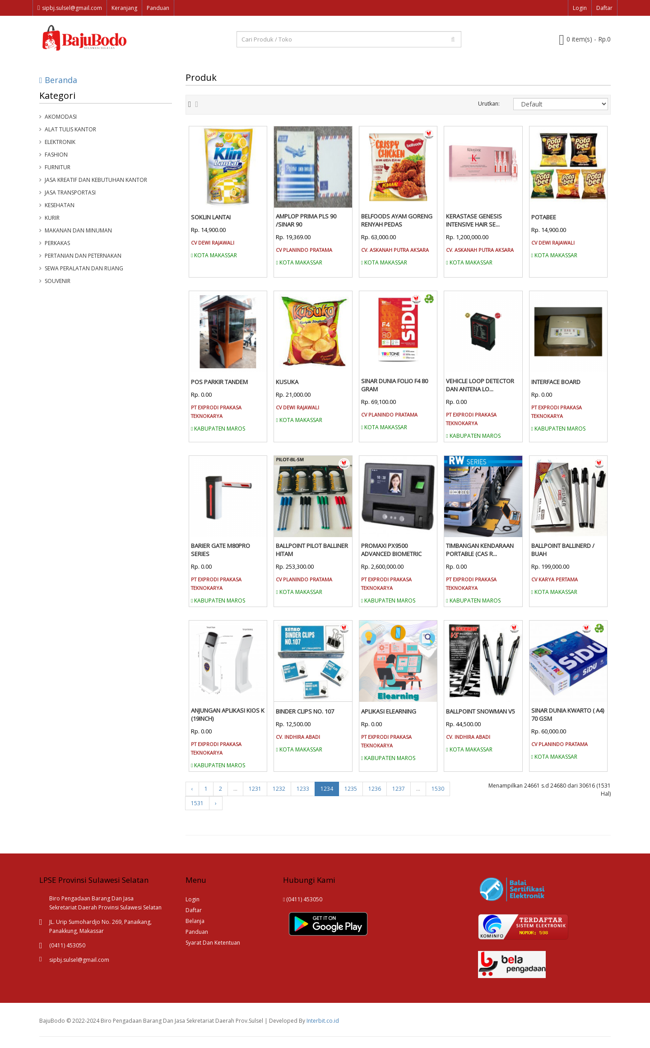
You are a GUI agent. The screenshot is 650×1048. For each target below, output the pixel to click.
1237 (398, 789)
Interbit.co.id (322, 1021)
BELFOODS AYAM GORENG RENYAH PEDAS (396, 220)
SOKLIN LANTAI (211, 217)
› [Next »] (216, 803)
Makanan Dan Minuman (78, 230)
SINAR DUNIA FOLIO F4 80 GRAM (394, 385)
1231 (255, 789)
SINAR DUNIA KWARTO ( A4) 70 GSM (567, 714)
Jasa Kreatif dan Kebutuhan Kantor (96, 180)
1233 (303, 789)
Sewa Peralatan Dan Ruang (84, 268)
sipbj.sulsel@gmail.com (69, 8)
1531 (197, 803)
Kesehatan (59, 205)
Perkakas (57, 243)
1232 (279, 789)
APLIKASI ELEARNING (388, 711)
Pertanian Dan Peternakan (83, 256)
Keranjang (124, 8)
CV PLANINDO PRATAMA (304, 249)
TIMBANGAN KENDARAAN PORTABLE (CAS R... (480, 550)
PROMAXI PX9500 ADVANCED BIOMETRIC (391, 550)
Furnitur (57, 167)
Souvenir (57, 281)
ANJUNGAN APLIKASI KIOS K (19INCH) (228, 714)
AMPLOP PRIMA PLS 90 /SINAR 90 (306, 220)
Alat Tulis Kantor (70, 129)
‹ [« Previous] (192, 789)
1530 (438, 789)
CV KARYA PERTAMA (554, 579)
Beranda (58, 79)
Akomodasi (61, 117)
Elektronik (60, 142)
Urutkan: (489, 103)
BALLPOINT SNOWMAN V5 (480, 711)
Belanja (195, 921)
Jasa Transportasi (70, 192)
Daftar (604, 8)
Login (580, 8)
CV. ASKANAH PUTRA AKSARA (395, 249)
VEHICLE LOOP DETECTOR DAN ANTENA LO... (480, 385)
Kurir (52, 218)
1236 (374, 789)
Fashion (56, 154)
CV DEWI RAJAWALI (212, 242)
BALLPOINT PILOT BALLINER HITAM (312, 550)
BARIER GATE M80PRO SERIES (220, 550)
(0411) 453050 (302, 899)
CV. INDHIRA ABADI (298, 736)
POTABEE (543, 217)
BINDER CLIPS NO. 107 (305, 711)
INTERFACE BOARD (555, 382)
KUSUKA (287, 382)
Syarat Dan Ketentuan (213, 942)
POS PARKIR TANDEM (219, 382)
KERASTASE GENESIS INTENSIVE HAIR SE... (474, 220)
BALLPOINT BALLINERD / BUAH (562, 550)
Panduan (158, 8)
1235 (350, 789)
